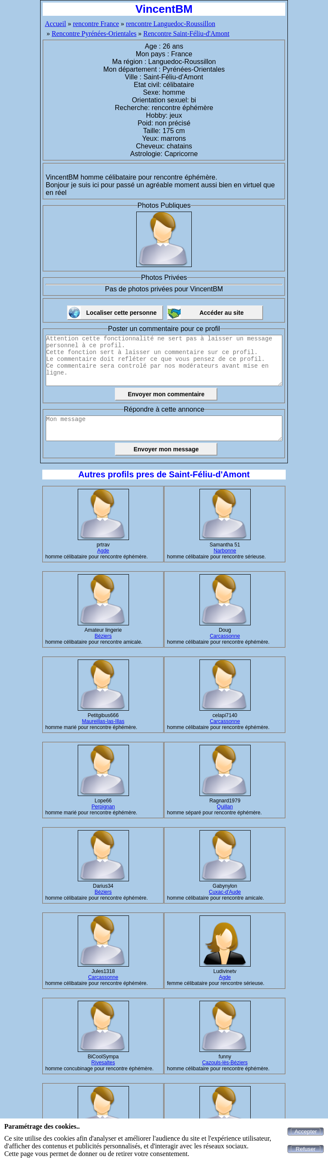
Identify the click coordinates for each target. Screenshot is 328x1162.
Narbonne (225, 551)
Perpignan (103, 807)
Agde (103, 551)
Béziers (102, 636)
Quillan (225, 807)
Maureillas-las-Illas (103, 721)
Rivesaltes (103, 1063)
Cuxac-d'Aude (225, 892)
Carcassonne (225, 636)
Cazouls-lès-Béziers (225, 1063)
